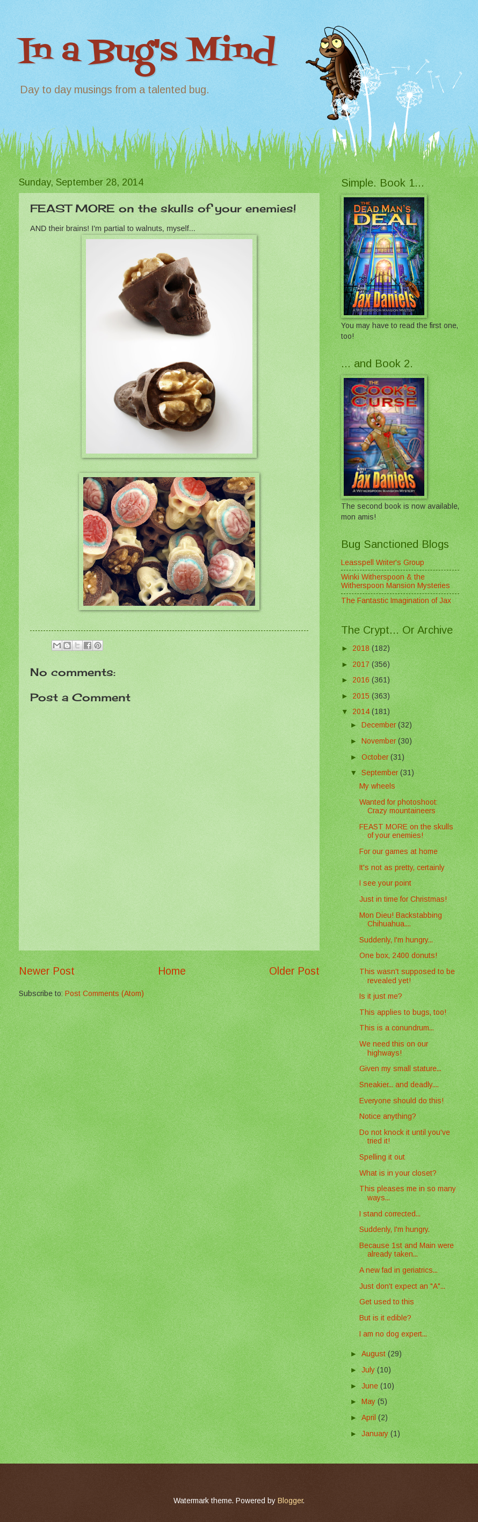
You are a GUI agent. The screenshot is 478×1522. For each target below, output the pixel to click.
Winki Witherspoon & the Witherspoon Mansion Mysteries (395, 581)
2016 (362, 680)
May (369, 1402)
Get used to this (386, 1302)
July (369, 1370)
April (369, 1418)
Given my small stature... (400, 1069)
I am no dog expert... (393, 1334)
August (374, 1354)
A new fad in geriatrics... (398, 1270)
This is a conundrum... (396, 1028)
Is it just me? (380, 996)
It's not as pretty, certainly (402, 868)
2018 (362, 648)
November (379, 741)
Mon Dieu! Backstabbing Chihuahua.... (400, 920)
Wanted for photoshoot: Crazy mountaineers (398, 806)
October (375, 757)
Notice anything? (387, 1116)
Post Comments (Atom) (104, 994)
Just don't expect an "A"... (402, 1286)
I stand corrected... (390, 1214)
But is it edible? (385, 1318)
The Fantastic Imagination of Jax (396, 601)
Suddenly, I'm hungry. (394, 1230)
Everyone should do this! (401, 1101)
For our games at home (398, 852)
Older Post (294, 971)
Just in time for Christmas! (403, 899)
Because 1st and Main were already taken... (406, 1250)
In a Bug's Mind (147, 52)
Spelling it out (382, 1157)
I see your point (385, 883)
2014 (362, 712)
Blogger (290, 1501)
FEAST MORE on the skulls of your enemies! (406, 831)
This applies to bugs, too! (402, 1012)
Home (172, 971)
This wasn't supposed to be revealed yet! (407, 976)
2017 (362, 664)
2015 (362, 696)
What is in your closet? (398, 1173)
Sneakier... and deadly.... (399, 1085)
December (379, 725)
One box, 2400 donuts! (398, 956)
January (375, 1434)
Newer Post (47, 971)
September (380, 773)
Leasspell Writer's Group (382, 563)
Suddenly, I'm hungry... (396, 940)
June (370, 1386)
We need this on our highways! (393, 1048)
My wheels (377, 786)
